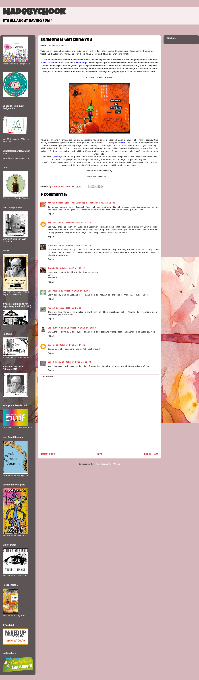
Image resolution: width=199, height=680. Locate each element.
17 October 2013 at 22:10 (76, 223)
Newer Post (47, 454)
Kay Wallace (54, 223)
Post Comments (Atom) (108, 464)
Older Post (151, 454)
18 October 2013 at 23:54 (75, 291)
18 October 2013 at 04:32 (76, 245)
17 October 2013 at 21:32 (100, 203)
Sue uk (51, 345)
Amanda (51, 268)
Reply (51, 214)
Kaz (49, 308)
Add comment (48, 377)
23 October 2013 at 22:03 (76, 362)
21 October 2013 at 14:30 (81, 328)
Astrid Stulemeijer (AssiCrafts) (66, 203)
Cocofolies (54, 291)
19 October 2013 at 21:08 (66, 308)
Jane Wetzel (54, 245)
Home (99, 454)
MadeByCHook (34, 12)
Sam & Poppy (54, 362)
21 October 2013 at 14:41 (70, 345)
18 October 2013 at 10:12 (70, 268)
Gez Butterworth (57, 328)
